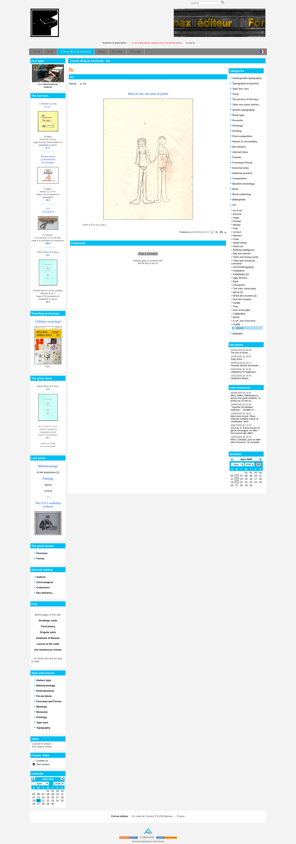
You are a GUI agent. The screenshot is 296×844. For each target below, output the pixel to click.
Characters (239, 285)
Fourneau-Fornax (241, 162)
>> (258, 464)
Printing (236, 131)
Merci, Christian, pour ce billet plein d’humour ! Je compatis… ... (246, 442)
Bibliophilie (238, 199)
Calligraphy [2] (241, 274)
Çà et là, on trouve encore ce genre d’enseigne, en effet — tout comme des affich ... (245, 431)
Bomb (236, 317)
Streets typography (242, 109)
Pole (235, 228)
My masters (238, 146)
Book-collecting (240, 194)
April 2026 (246, 459)
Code (236, 239)
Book (234, 189)
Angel (236, 217)
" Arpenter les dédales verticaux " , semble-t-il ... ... (245, 408)
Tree (235, 306)
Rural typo (237, 115)
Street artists (240, 242)
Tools (234, 94)
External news (239, 167)
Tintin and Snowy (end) (245, 257)
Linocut (48, 490)
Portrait (237, 221)
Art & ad (237, 210)
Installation (239, 270)
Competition (238, 178)
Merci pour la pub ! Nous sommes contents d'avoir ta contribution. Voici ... (244, 419)
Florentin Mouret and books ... (246, 365)
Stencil (48, 484)
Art (233, 204)
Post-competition (241, 136)
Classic (240, 328)
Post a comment (148, 253)
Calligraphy (239, 313)
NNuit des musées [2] (244, 295)
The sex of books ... (241, 352)
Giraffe (236, 302)
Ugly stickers (240, 277)
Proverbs (236, 120)
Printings (236, 125)
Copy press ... (238, 359)
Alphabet (236, 333)
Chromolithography (243, 267)
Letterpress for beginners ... (244, 372)
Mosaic (237, 224)
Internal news (239, 152)
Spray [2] (238, 292)
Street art (238, 246)
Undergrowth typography (246, 78)
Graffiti (236, 324)
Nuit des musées (242, 299)
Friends (235, 157)
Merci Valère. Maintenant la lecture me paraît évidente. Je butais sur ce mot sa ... (246, 398)
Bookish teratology (242, 183)
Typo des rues (239, 88)
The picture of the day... (245, 99)
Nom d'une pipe (241, 310)
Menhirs (237, 235)
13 (236, 479)
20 (236, 482)
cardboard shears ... (241, 378)
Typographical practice (244, 83)
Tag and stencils (242, 253)
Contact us (42, 760)
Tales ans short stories (244, 104)
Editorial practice (241, 173)
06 (236, 475)
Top (148, 832)
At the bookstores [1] (48, 472)
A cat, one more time (244, 320)
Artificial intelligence (243, 249)
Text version (42, 764)
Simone (237, 214)
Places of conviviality (243, 141)
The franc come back (244, 288)
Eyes (235, 281)
